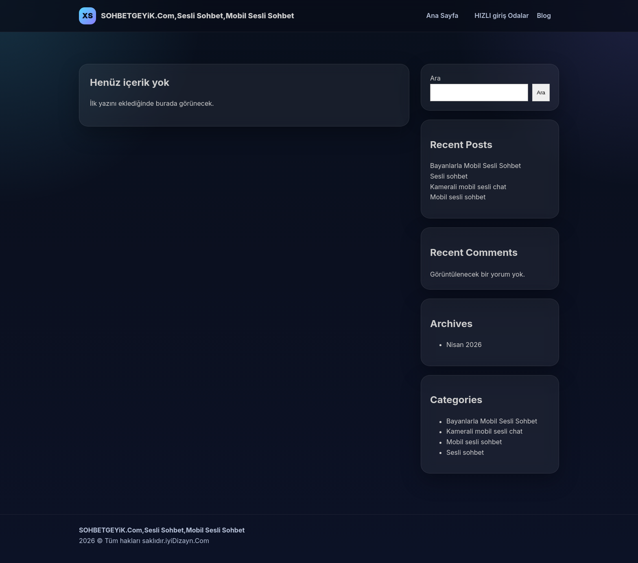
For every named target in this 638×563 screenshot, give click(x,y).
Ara (435, 78)
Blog (544, 15)
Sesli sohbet (449, 176)
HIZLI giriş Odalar (501, 15)
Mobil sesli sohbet (457, 197)
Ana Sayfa (442, 15)
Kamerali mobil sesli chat (468, 187)
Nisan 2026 (464, 344)
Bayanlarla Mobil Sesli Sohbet (475, 165)
